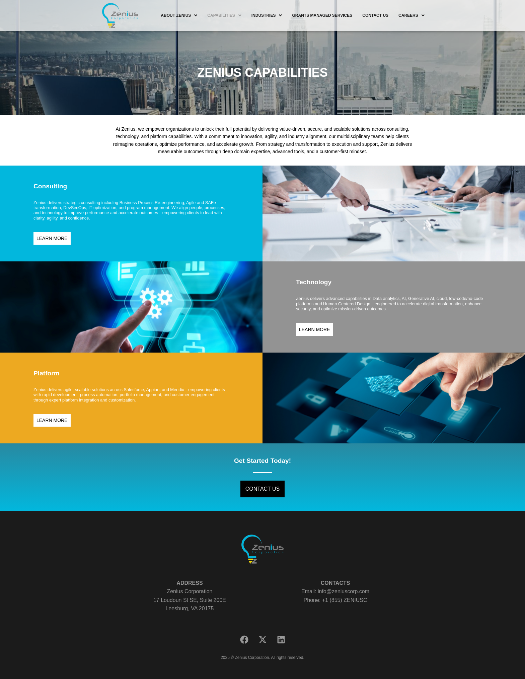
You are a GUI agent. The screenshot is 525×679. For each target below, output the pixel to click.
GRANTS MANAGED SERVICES (322, 15)
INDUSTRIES (266, 15)
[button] (179, 15)
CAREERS (411, 15)
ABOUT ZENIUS (179, 15)
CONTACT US (375, 15)
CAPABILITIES (224, 15)
